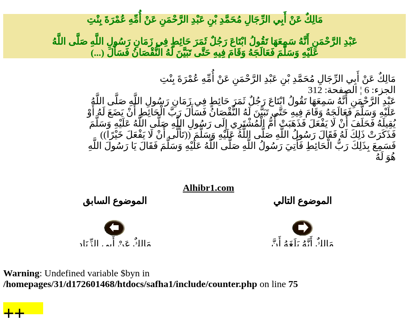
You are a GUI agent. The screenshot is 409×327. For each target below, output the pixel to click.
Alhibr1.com (208, 187)
